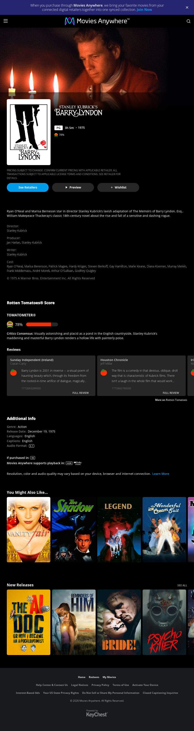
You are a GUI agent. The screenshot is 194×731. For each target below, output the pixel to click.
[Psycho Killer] (164, 622)
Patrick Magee (58, 266)
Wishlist (118, 187)
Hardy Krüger (77, 266)
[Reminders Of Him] (74, 622)
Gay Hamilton (118, 266)
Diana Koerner (156, 266)
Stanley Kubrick (17, 230)
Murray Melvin (176, 266)
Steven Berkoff (98, 266)
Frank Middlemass (19, 271)
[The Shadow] (74, 530)
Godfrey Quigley (85, 271)
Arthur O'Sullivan (62, 271)
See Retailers (27, 187)
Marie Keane (137, 266)
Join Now (144, 9)
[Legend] (119, 530)
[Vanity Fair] (28, 530)
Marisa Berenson (35, 266)
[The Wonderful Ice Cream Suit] (164, 530)
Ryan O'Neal (15, 266)
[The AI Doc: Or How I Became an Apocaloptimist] (28, 622)
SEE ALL (182, 585)
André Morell (41, 271)
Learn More (160, 474)
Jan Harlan (13, 242)
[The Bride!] (119, 622)
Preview (73, 187)
